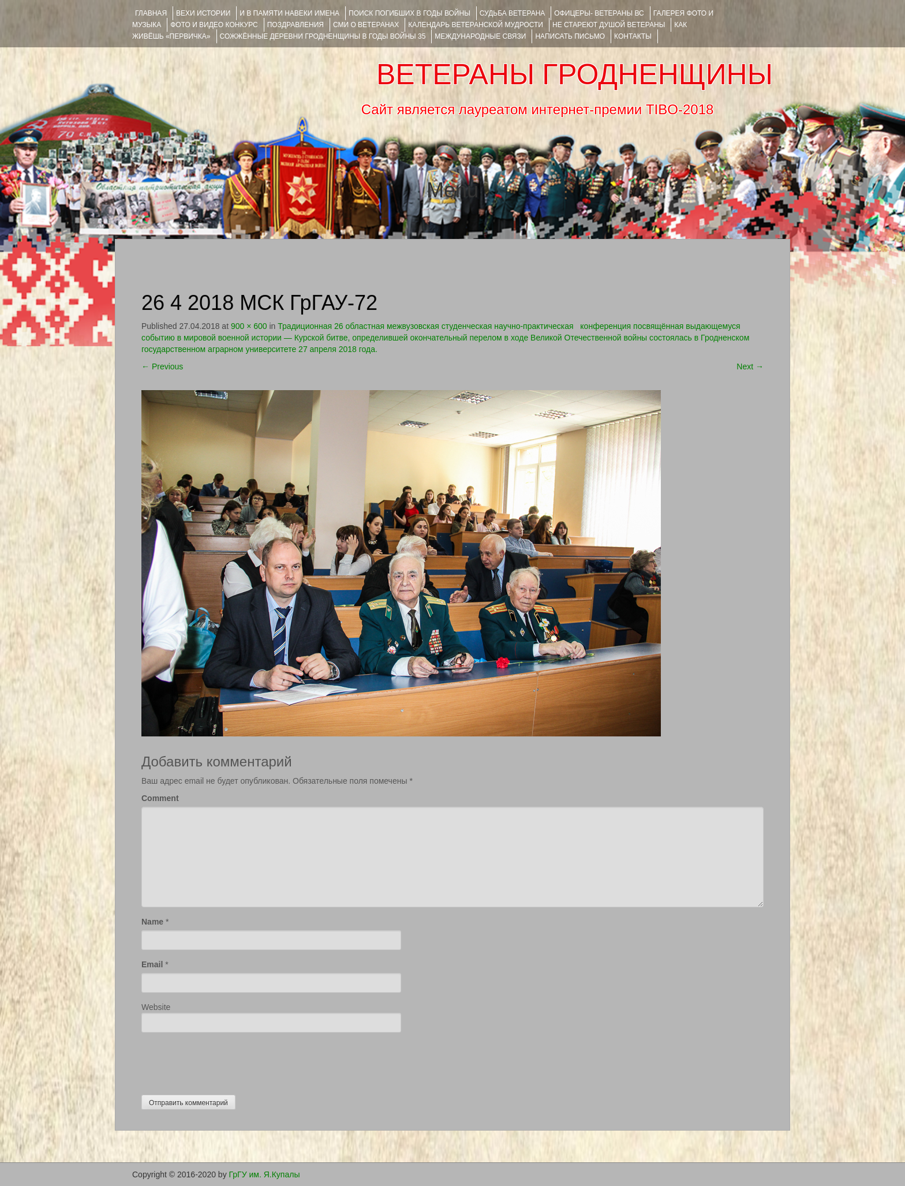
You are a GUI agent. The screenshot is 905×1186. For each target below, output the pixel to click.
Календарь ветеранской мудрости (475, 25)
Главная (151, 13)
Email (152, 964)
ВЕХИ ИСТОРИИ (203, 13)
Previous (162, 366)
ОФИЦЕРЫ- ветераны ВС (599, 13)
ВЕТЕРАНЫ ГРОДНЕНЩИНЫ (574, 74)
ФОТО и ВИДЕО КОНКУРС (213, 25)
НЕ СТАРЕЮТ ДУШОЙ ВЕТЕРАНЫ (608, 25)
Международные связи (480, 36)
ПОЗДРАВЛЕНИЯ (295, 25)
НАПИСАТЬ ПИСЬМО (570, 36)
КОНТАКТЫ (633, 36)
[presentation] (229, 1060)
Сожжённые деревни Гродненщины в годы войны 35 (323, 36)
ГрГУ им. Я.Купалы (264, 1174)
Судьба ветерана (512, 13)
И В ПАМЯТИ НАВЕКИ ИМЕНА (289, 13)
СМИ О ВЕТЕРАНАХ (366, 25)
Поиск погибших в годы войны (409, 13)
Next (750, 366)
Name (152, 921)
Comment (160, 798)
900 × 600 (249, 326)
